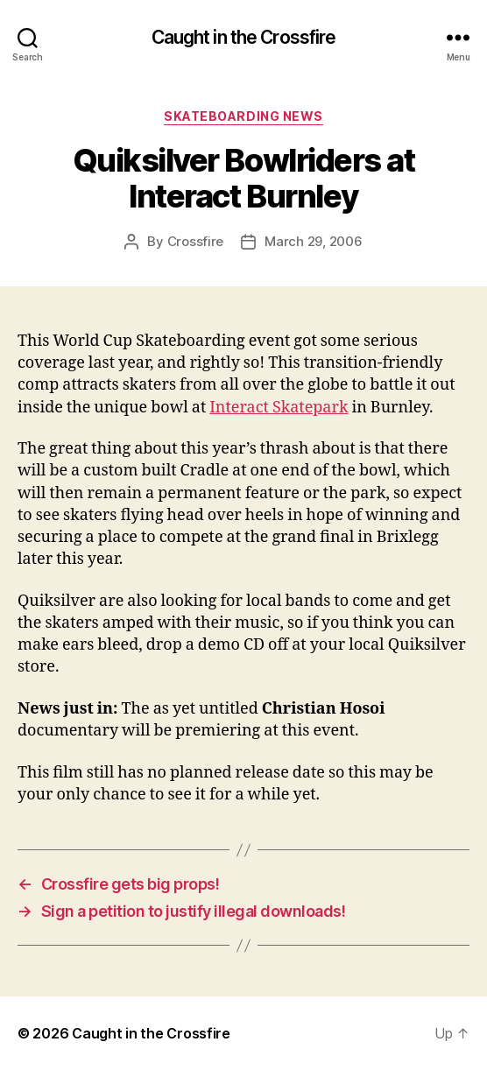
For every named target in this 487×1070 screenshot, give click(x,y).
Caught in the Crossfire (244, 37)
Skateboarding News (243, 116)
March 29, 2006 (313, 241)
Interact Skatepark (278, 408)
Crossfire (195, 241)
